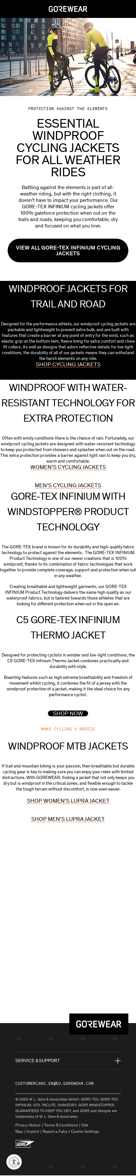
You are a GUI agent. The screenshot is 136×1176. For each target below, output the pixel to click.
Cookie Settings (85, 1132)
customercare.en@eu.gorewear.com (54, 1084)
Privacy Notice (28, 1125)
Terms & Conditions (61, 1125)
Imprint (32, 1132)
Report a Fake (54, 1132)
